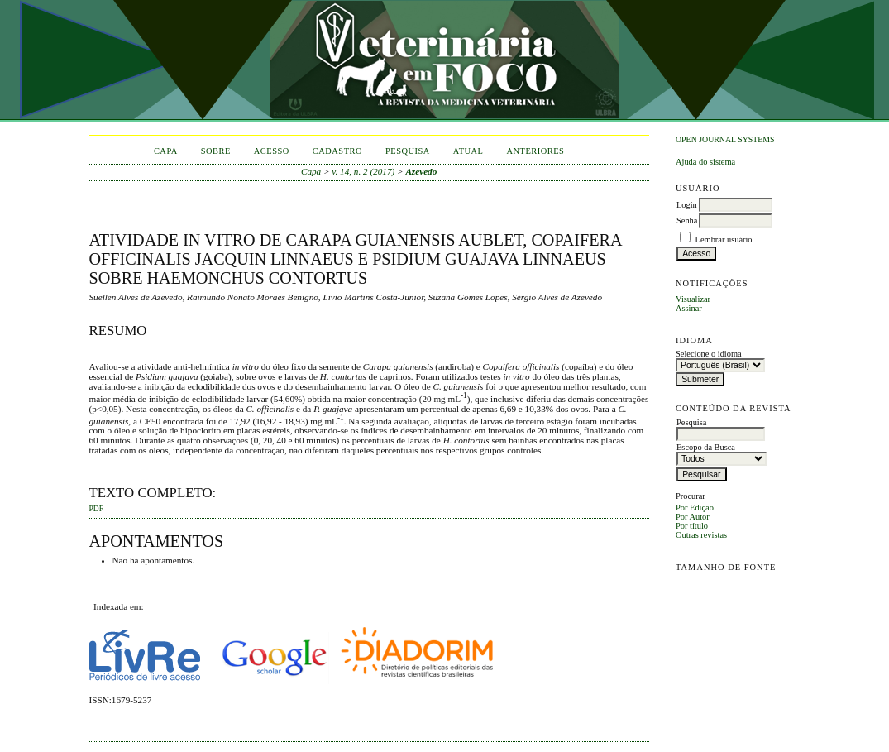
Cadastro (337, 151)
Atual (468, 151)
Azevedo (421, 171)
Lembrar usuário (724, 239)
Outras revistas (701, 534)
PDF (96, 509)
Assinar (689, 308)
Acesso (271, 151)
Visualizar (693, 299)
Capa (166, 151)
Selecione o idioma (709, 353)
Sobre (216, 151)
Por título (692, 525)
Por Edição (695, 507)
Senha (686, 220)
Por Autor (693, 516)
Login (686, 204)
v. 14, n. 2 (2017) (363, 171)
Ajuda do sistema (705, 161)
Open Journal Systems (725, 139)
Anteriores (535, 151)
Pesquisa (407, 151)
